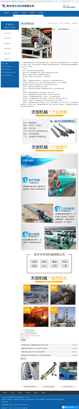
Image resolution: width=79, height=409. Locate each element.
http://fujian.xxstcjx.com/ (10, 72)
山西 (26, 408)
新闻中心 (32, 12)
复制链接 (18, 397)
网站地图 (43, 392)
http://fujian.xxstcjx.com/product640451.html (32, 335)
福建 (24, 408)
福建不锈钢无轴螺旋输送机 (29, 332)
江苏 (17, 408)
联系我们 (41, 12)
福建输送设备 (7, 43)
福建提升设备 (7, 53)
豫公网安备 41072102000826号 (21, 404)
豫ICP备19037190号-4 (25, 397)
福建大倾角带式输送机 (49, 386)
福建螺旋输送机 (75, 23)
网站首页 (6, 12)
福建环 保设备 (7, 33)
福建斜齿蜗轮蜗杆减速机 (29, 330)
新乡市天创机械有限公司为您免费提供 (8, 1)
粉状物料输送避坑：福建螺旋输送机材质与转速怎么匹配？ (35, 345)
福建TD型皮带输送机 (68, 386)
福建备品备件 (7, 58)
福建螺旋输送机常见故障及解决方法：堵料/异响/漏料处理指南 (36, 355)
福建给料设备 (7, 48)
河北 (10, 408)
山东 (15, 408)
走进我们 (15, 12)
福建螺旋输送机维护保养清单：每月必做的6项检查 (33, 351)
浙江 (19, 408)
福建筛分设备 (7, 38)
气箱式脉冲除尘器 (20, 1)
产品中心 (23, 12)
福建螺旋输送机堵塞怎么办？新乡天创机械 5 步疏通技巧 (34, 348)
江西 (22, 408)
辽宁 (12, 408)
